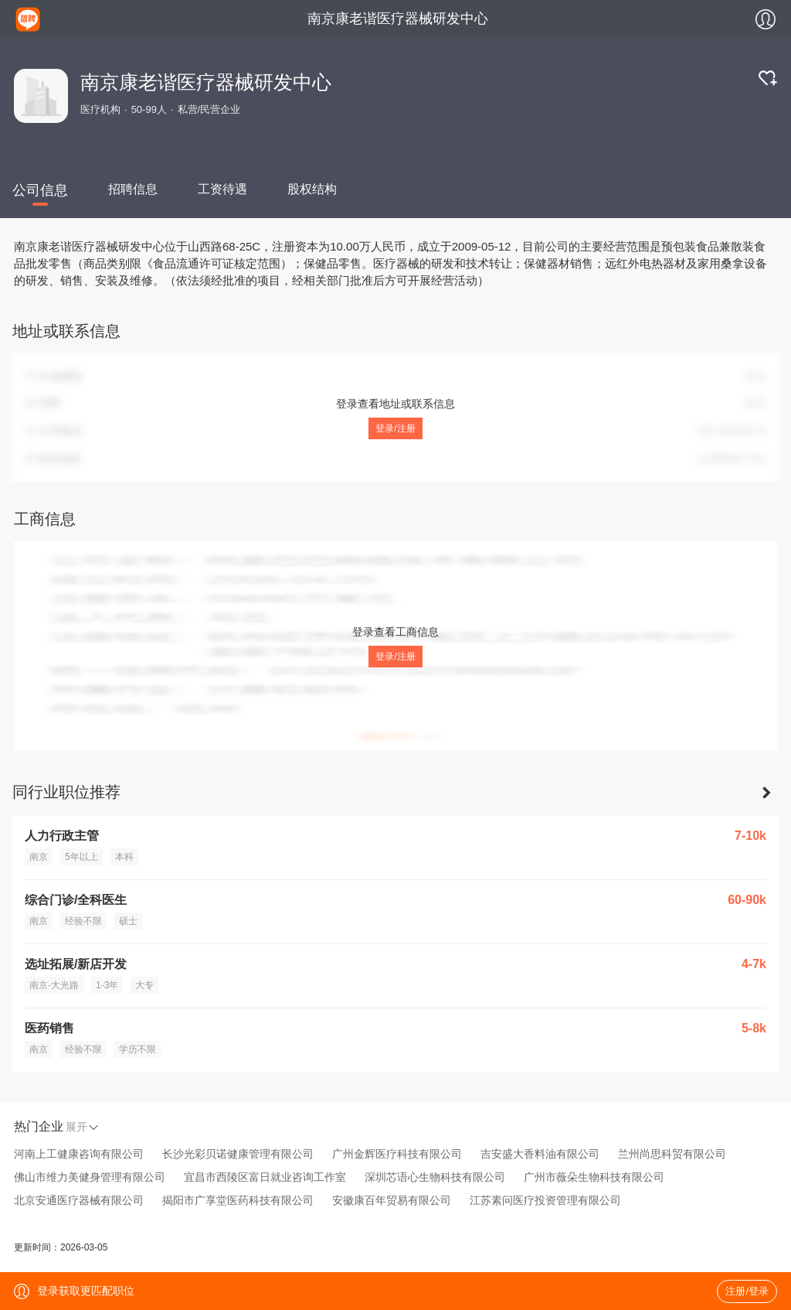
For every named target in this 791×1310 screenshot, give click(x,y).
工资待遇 (222, 189)
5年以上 (81, 856)
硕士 (128, 921)
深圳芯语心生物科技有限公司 (435, 1177)
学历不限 (137, 1049)
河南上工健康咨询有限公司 (79, 1154)
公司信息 (40, 190)
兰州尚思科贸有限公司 (672, 1154)
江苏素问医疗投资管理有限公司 (545, 1200)
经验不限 (83, 921)
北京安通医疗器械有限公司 (79, 1200)
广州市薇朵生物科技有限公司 (594, 1177)
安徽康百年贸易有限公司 (391, 1200)
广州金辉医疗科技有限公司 (397, 1154)
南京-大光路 (54, 985)
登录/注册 (395, 428)
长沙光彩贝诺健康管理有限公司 (238, 1154)
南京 (38, 856)
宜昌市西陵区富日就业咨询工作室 (265, 1177)
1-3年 (107, 985)
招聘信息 (133, 189)
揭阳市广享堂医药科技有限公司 (238, 1200)
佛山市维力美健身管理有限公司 (89, 1177)
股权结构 (312, 189)
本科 (124, 856)
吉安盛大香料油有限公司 (539, 1154)
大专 (144, 985)
